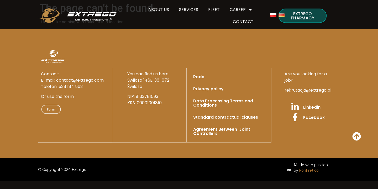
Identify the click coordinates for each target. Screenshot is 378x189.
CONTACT (243, 22)
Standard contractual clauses (225, 117)
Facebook (314, 117)
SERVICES (188, 10)
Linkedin (312, 107)
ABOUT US (158, 10)
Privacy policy (208, 89)
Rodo (198, 77)
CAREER (241, 9)
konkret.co (309, 170)
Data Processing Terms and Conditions (223, 103)
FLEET (214, 10)
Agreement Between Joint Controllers (221, 131)
